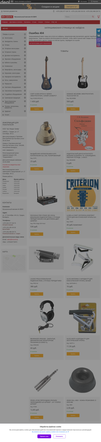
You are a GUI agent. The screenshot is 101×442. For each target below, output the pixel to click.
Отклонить (59, 436)
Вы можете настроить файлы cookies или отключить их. (50, 432)
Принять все (44, 436)
